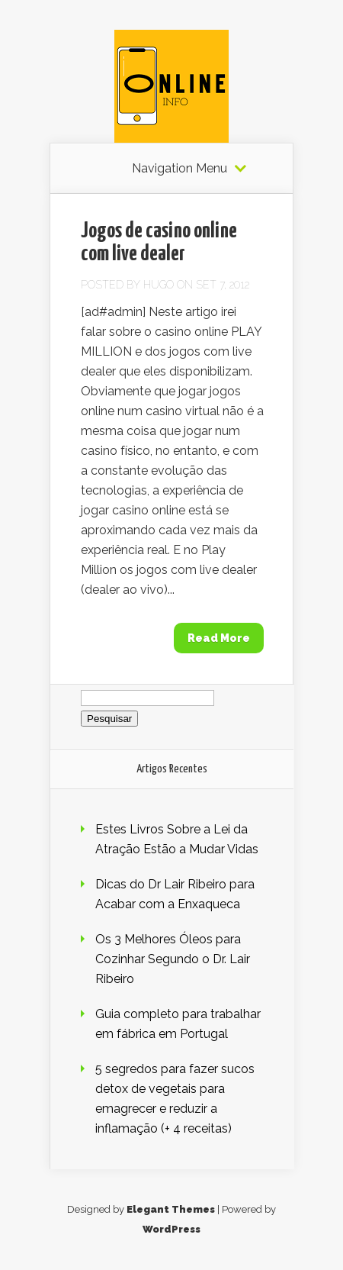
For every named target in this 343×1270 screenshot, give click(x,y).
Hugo (158, 285)
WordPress (171, 1229)
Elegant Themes (171, 1209)
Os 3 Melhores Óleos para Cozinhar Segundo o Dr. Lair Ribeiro (172, 959)
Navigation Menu (179, 169)
